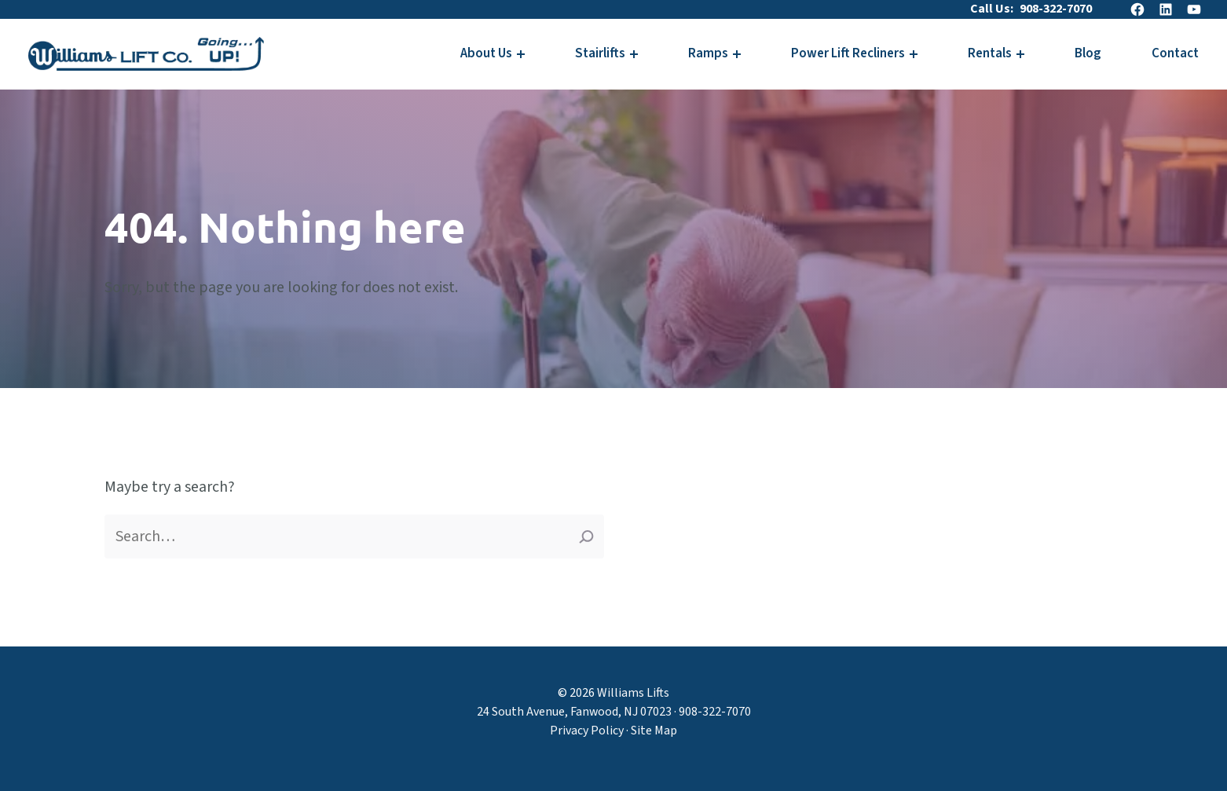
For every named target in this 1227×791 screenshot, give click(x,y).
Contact (1175, 53)
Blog (1088, 53)
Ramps (708, 53)
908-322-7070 (1056, 8)
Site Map (654, 730)
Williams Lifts (633, 692)
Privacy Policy (587, 730)
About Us (486, 53)
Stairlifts (600, 53)
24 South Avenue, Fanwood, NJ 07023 (574, 711)
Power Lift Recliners (848, 53)
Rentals (990, 53)
